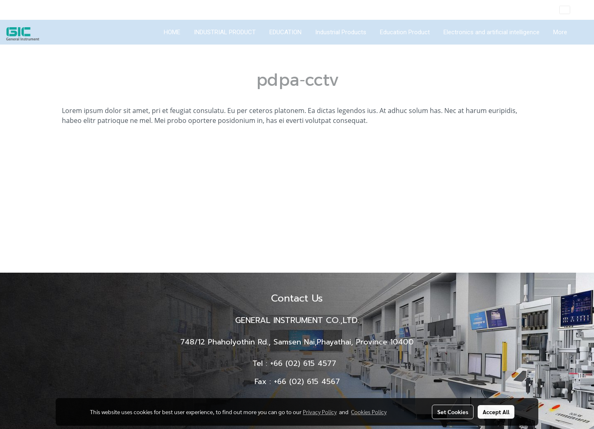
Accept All (496, 411)
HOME (172, 32)
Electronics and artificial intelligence (491, 32)
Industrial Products (340, 32)
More (560, 32)
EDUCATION (285, 32)
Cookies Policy (369, 411)
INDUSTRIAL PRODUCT (225, 32)
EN (571, 10)
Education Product (405, 32)
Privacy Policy (320, 411)
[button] (581, 32)
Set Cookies (452, 411)
